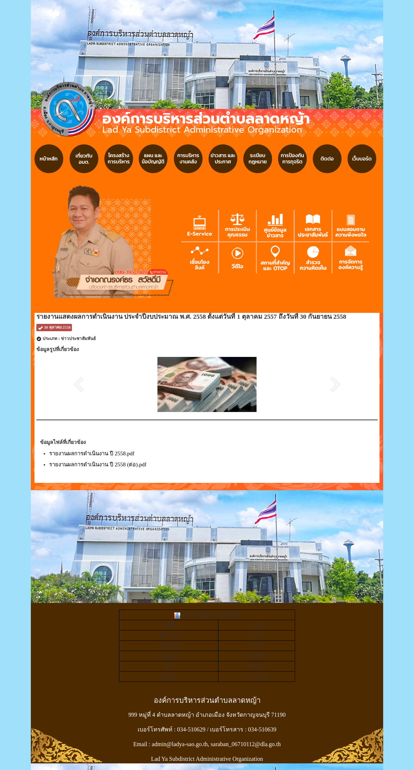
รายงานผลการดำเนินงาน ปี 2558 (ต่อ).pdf (97, 464)
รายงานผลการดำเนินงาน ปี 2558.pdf (91, 453)
